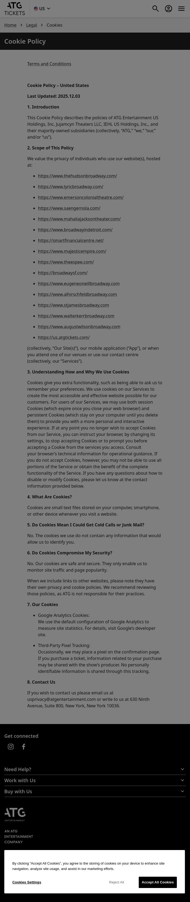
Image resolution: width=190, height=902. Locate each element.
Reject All (116, 882)
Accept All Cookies (158, 882)
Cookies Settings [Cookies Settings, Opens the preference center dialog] (26, 882)
